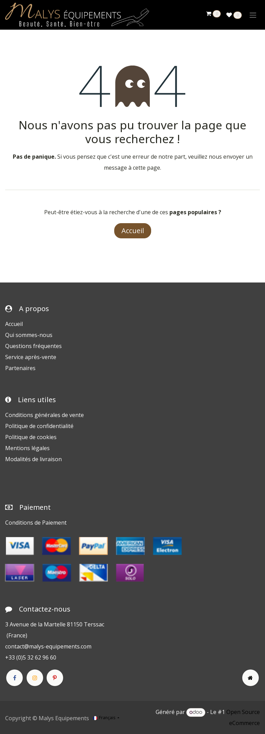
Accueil (132, 230)
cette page (146, 167)
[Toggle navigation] (253, 15)
